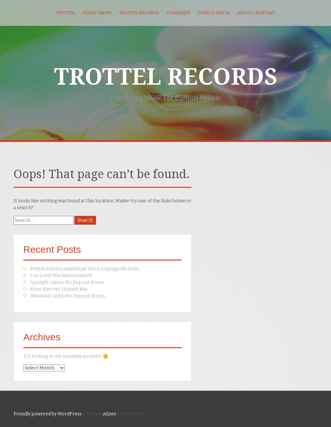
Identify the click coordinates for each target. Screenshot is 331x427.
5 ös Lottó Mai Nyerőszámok (61, 275)
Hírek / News (97, 12)
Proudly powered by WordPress (48, 414)
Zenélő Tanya (214, 12)
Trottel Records (139, 12)
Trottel (65, 12)
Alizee (109, 414)
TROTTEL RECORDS (165, 77)
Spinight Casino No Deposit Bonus (67, 282)
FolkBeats (178, 12)
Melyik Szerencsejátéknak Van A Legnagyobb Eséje (84, 269)
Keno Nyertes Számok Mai (58, 289)
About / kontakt (256, 12)
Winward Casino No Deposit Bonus (67, 296)
